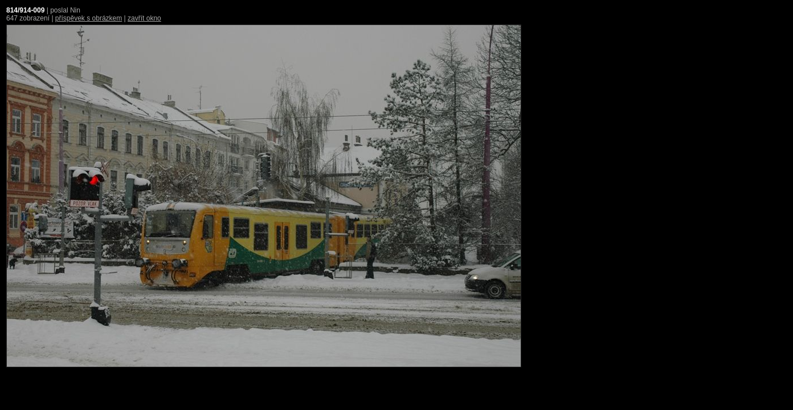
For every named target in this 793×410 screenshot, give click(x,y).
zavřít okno (144, 18)
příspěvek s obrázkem (88, 18)
